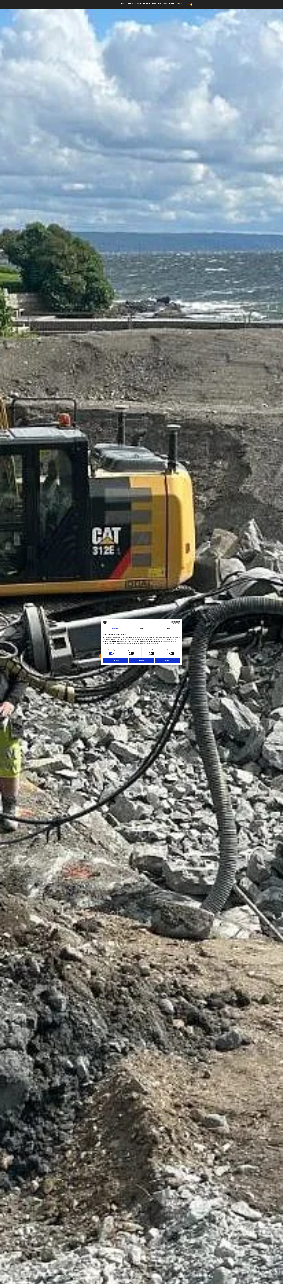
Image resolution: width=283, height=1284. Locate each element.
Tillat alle (167, 660)
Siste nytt (138, 3)
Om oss (130, 3)
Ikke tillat (115, 660)
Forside (123, 3)
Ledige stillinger (169, 3)
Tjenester (146, 3)
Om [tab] (168, 628)
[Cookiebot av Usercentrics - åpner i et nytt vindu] (172, 622)
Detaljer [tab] (141, 628)
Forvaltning (156, 3)
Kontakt (180, 3)
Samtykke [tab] (114, 628)
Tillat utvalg (141, 660)
